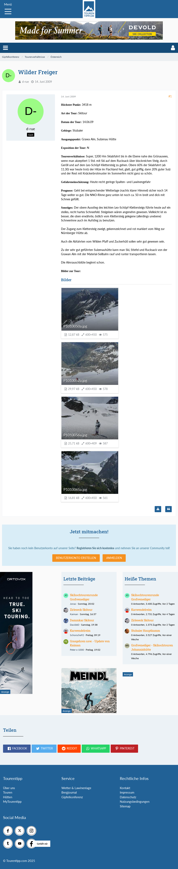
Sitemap (125, 806)
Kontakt (125, 788)
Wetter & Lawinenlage (76, 788)
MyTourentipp (12, 801)
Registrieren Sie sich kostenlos (95, 548)
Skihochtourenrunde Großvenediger (84, 597)
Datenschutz (128, 797)
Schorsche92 (77, 635)
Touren (7, 792)
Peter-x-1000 (77, 649)
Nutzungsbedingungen (134, 801)
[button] (5, 48)
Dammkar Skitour (82, 620)
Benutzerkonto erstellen (76, 558)
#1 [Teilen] (170, 96)
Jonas (73, 603)
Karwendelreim (80, 631)
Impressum (127, 792)
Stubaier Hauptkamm (145, 631)
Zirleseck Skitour (81, 610)
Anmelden (114, 558)
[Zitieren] (168, 509)
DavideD (74, 624)
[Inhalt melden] (158, 509)
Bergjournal (69, 792)
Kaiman (74, 614)
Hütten (7, 797)
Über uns (9, 788)
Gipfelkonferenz (72, 797)
